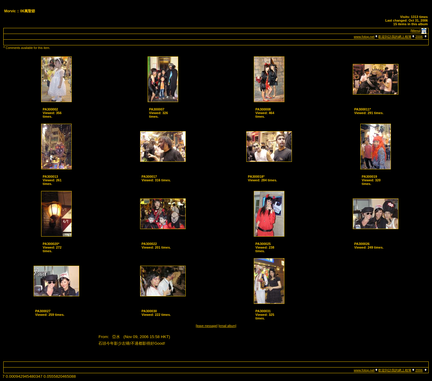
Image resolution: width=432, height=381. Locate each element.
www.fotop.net (364, 36)
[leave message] (207, 326)
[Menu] (416, 30)
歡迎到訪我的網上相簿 (394, 36)
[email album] (227, 326)
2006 (418, 36)
